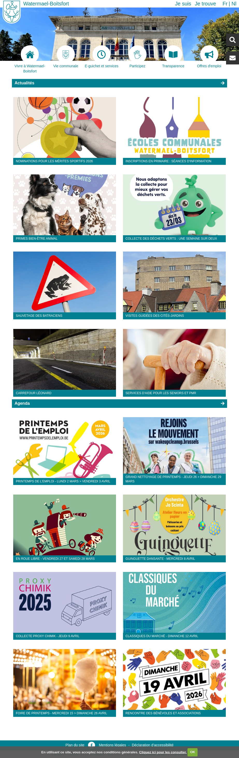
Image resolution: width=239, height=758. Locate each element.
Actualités (24, 83)
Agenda (22, 403)
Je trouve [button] (205, 3)
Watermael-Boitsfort (46, 3)
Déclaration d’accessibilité (152, 745)
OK (192, 752)
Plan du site (75, 745)
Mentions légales (112, 745)
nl (233, 3)
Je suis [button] (183, 3)
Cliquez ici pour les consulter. (163, 752)
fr (224, 3)
